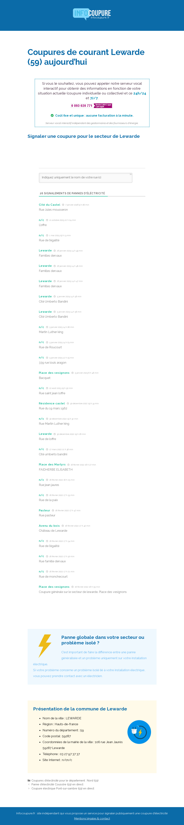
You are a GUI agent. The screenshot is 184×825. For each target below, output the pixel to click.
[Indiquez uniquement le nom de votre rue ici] (85, 178)
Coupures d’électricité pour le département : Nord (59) (65, 780)
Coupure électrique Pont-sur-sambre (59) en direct (62, 788)
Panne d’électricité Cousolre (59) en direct (57, 784)
